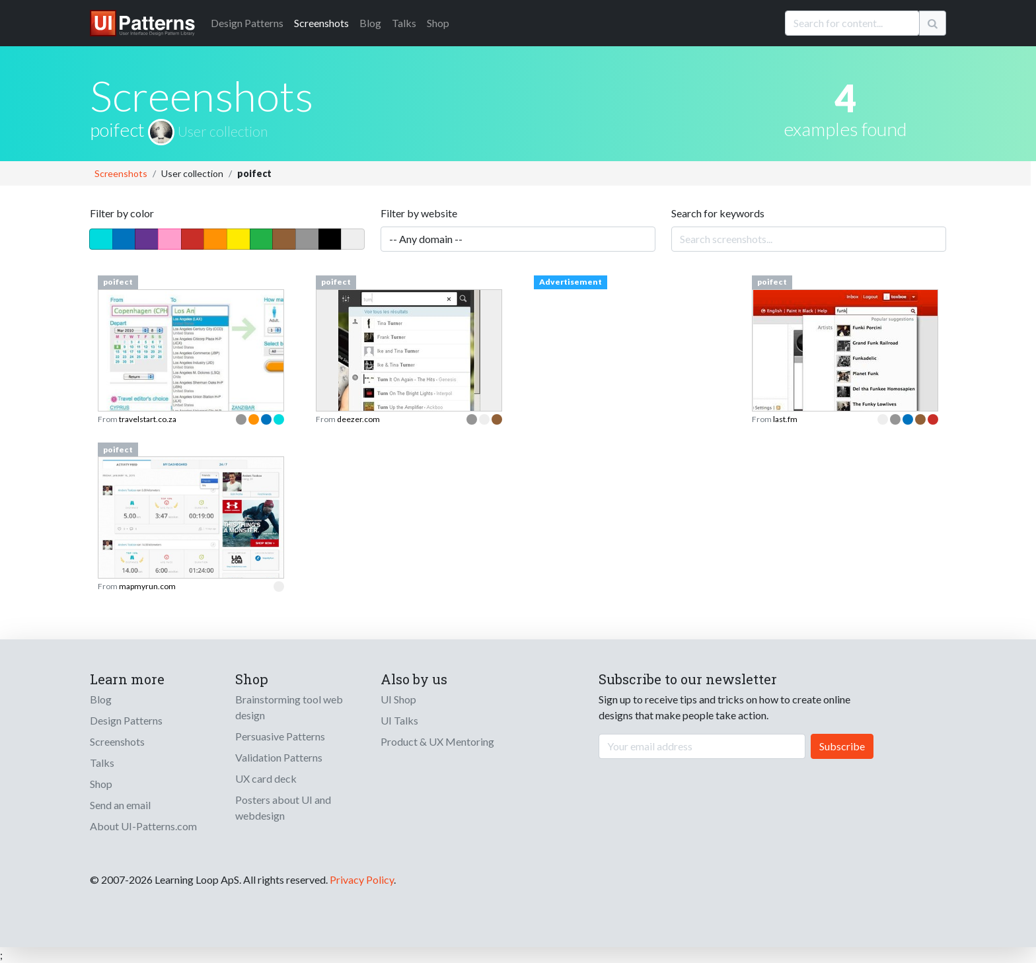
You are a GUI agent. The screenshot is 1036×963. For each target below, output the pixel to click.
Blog (370, 23)
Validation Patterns (278, 757)
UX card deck (266, 778)
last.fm (785, 419)
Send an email (120, 805)
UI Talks (399, 720)
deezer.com (358, 419)
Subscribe (842, 746)
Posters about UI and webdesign (283, 807)
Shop (438, 23)
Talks (404, 23)
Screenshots (321, 23)
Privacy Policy (362, 879)
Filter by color (122, 213)
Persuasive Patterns (280, 736)
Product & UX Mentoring (437, 741)
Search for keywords (717, 213)
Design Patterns (126, 720)
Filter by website (419, 213)
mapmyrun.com (147, 586)
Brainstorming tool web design (289, 707)
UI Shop (398, 699)
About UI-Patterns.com (143, 826)
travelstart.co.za (147, 419)
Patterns (247, 23)
